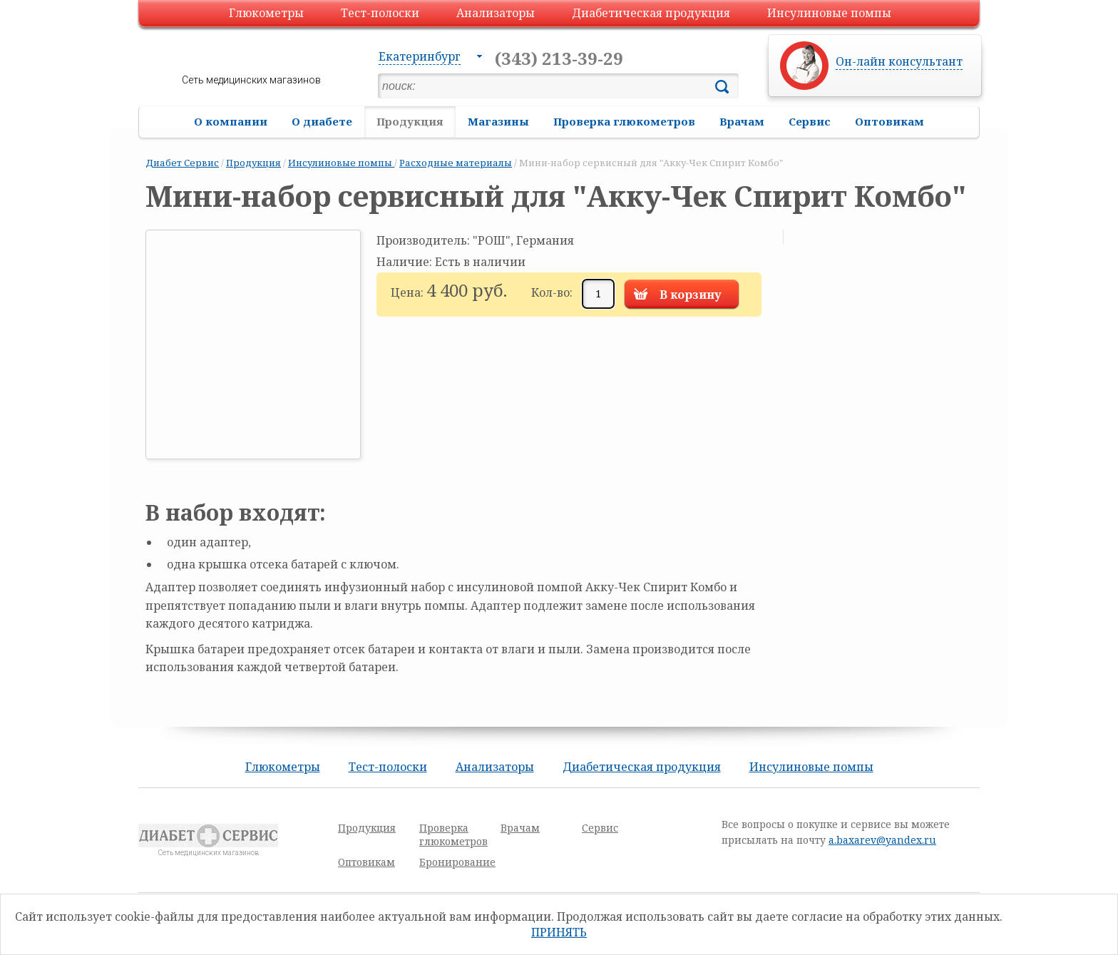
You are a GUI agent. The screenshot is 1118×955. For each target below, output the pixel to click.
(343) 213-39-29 (559, 58)
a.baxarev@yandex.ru (882, 840)
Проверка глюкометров (624, 121)
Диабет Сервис (182, 162)
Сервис (810, 121)
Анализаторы (495, 13)
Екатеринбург (420, 56)
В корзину (691, 294)
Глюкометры (266, 13)
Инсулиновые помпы (829, 13)
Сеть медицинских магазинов (251, 80)
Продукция (409, 121)
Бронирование (457, 862)
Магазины (498, 121)
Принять (559, 932)
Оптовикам (889, 121)
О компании (230, 121)
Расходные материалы (455, 162)
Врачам (741, 121)
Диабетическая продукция (651, 13)
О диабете (322, 121)
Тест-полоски (380, 13)
